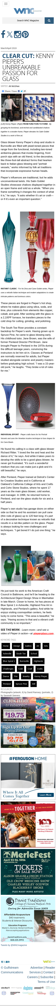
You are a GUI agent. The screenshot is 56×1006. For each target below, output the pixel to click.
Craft (30, 669)
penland (7, 684)
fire (15, 676)
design (16, 646)
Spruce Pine (21, 684)
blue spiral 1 (9, 661)
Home (6, 646)
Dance (6, 676)
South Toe (21, 653)
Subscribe (47, 977)
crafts (40, 669)
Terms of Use (46, 981)
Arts (46, 646)
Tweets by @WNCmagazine (14, 945)
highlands (38, 661)
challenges (8, 669)
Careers (32, 977)
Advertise (36, 967)
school (34, 653)
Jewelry (26, 676)
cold (20, 669)
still (33, 684)
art (37, 646)
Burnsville (24, 661)
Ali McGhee (14, 86)
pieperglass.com (43, 633)
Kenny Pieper (40, 676)
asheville (7, 653)
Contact (48, 972)
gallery (28, 646)
